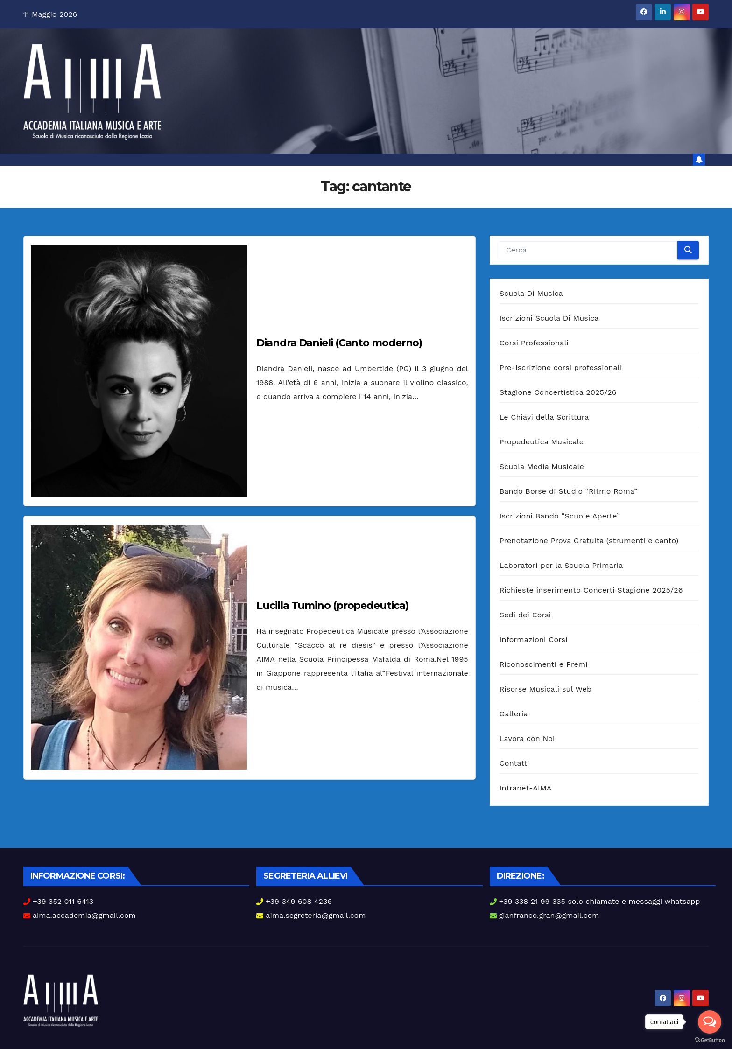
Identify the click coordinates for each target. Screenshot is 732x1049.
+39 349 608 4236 (299, 901)
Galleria (514, 713)
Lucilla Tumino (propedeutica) (332, 605)
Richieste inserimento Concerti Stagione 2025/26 (591, 590)
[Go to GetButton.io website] (710, 1039)
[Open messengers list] (709, 1022)
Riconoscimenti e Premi (544, 664)
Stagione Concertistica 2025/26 (558, 392)
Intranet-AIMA (526, 787)
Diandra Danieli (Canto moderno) (339, 342)
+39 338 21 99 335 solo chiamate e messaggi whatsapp (599, 901)
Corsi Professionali (534, 342)
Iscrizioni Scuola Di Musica (549, 318)
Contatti (514, 763)
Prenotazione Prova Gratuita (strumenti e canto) (589, 540)
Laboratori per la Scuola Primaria (561, 565)
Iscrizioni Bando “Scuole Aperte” (560, 515)
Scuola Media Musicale (542, 466)
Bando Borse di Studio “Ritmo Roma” (569, 491)
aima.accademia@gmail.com (84, 915)
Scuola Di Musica (531, 293)
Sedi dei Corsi (525, 614)
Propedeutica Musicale (542, 441)
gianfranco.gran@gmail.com (549, 915)
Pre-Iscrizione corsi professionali (561, 367)
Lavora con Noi (527, 738)
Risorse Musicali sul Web (546, 689)
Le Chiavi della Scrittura (544, 417)
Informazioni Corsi (534, 639)
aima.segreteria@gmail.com (316, 915)
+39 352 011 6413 (63, 901)
